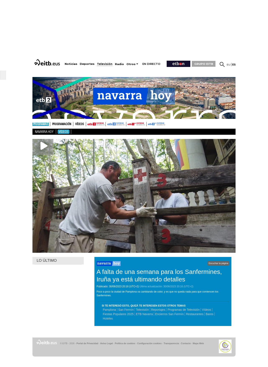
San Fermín (126, 309)
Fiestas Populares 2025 (118, 314)
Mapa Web (198, 343)
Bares (209, 314)
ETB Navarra (144, 314)
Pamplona (109, 309)
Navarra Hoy (44, 132)
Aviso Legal (106, 343)
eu (228, 64)
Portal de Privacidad (87, 343)
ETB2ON (148, 123)
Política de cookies (125, 343)
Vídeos (79, 124)
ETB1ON (128, 123)
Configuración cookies (149, 343)
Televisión (142, 309)
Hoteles (108, 318)
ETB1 (95, 124)
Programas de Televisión (184, 309)
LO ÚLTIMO (47, 260)
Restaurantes (194, 314)
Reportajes (158, 309)
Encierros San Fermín (169, 314)
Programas (40, 124)
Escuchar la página (218, 263)
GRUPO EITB (203, 63)
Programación (61, 124)
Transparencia (171, 343)
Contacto (186, 343)
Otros (130, 64)
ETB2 (116, 124)
